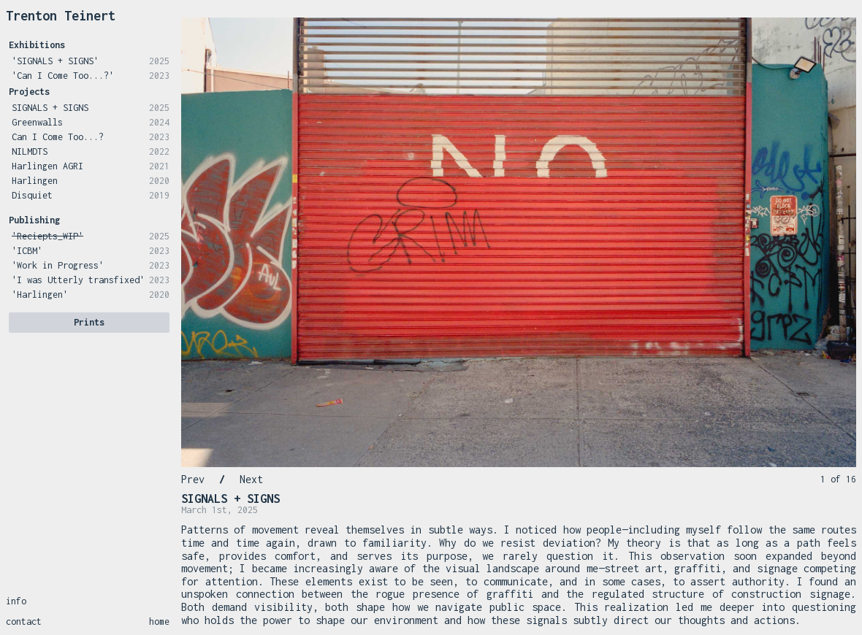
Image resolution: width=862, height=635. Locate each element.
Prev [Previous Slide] (193, 479)
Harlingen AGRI (47, 166)
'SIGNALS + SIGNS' (55, 60)
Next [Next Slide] (251, 479)
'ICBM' (27, 250)
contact (24, 621)
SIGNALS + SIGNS (50, 107)
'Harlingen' (40, 294)
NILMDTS (29, 151)
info (16, 601)
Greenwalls (37, 122)
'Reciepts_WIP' (47, 236)
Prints (89, 322)
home (159, 621)
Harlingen (35, 180)
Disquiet (32, 195)
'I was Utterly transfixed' (78, 279)
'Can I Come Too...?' (63, 75)
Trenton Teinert (60, 15)
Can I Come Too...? (58, 136)
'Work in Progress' (58, 265)
